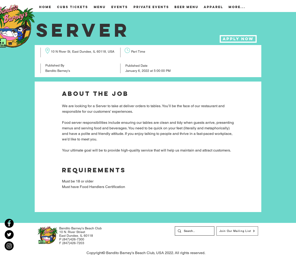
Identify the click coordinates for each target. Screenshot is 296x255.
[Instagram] (9, 245)
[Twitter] (9, 234)
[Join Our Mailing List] (237, 231)
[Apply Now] (238, 39)
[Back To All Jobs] (88, 208)
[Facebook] (9, 223)
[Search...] (194, 231)
